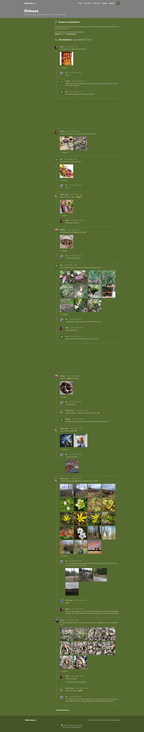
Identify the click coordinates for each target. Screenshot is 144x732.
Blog (118, 720)
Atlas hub (97, 3)
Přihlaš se (57, 34)
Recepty (104, 3)
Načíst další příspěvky (62, 710)
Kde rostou (87, 3)
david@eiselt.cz (77, 727)
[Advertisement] (38, 47)
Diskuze (111, 3)
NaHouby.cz (29, 3)
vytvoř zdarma (71, 34)
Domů (80, 3)
